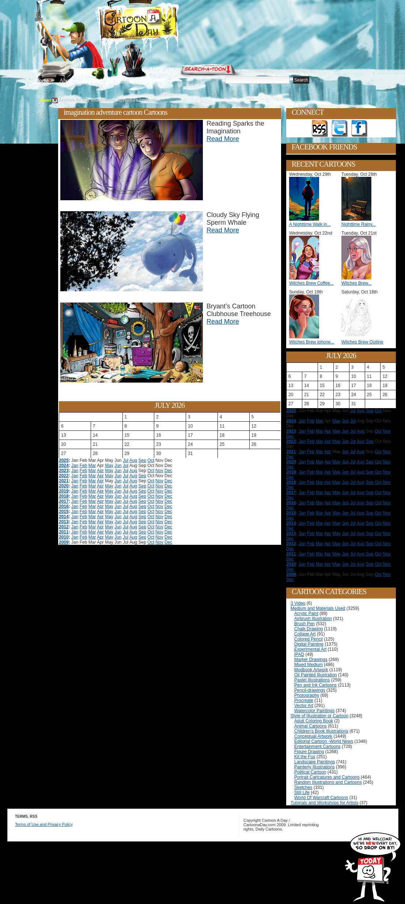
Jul (125, 460)
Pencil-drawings (309, 690)
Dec (168, 470)
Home (42, 80)
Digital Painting (308, 644)
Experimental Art (310, 649)
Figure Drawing (309, 751)
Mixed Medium (308, 664)
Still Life (302, 792)
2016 (64, 506)
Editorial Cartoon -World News (323, 741)
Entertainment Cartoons (317, 746)
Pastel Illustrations (312, 680)
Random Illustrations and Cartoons (328, 782)
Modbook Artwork (311, 669)
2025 (64, 460)
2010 (64, 537)
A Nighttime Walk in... (310, 224)
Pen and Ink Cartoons (315, 685)
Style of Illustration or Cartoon (319, 715)
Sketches (303, 787)
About (66, 80)
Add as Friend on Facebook (359, 128)
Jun (117, 465)
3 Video (298, 603)
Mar (92, 465)
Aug (133, 460)
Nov (159, 470)
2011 (64, 532)
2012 (64, 526)
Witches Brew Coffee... (311, 283)
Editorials (93, 80)
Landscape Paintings (314, 761)
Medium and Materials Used (318, 608)
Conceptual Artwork (313, 736)
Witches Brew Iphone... (311, 342)
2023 (64, 470)
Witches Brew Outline (362, 342)
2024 (64, 465)
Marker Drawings (311, 659)
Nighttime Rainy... (358, 224)
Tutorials (123, 80)
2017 (64, 501)
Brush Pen (304, 623)
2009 (64, 542)
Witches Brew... (356, 283)
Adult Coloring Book (313, 720)
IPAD (299, 654)
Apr (100, 470)
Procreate (303, 700)
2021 (64, 480)
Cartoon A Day (156, 24)
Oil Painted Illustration (315, 674)
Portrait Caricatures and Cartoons (327, 777)
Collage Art (305, 634)
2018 (64, 496)
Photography (306, 695)
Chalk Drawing (308, 628)
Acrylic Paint (306, 613)
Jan (74, 465)
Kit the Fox (304, 756)
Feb (83, 465)
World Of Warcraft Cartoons (321, 797)
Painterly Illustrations (314, 767)
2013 (64, 521)
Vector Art (303, 705)
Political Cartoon (310, 772)
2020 (64, 486)
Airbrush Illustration (313, 618)
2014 (64, 516)
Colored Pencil (308, 639)
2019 (64, 491)
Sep (142, 460)
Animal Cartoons (310, 726)
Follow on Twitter (340, 128)
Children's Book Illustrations (321, 731)
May (109, 465)
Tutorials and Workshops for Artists (324, 802)
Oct (150, 460)
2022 (64, 475)
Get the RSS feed (320, 128)
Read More (223, 139)
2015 (64, 511)
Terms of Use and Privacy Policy (44, 824)
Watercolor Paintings (314, 710)
